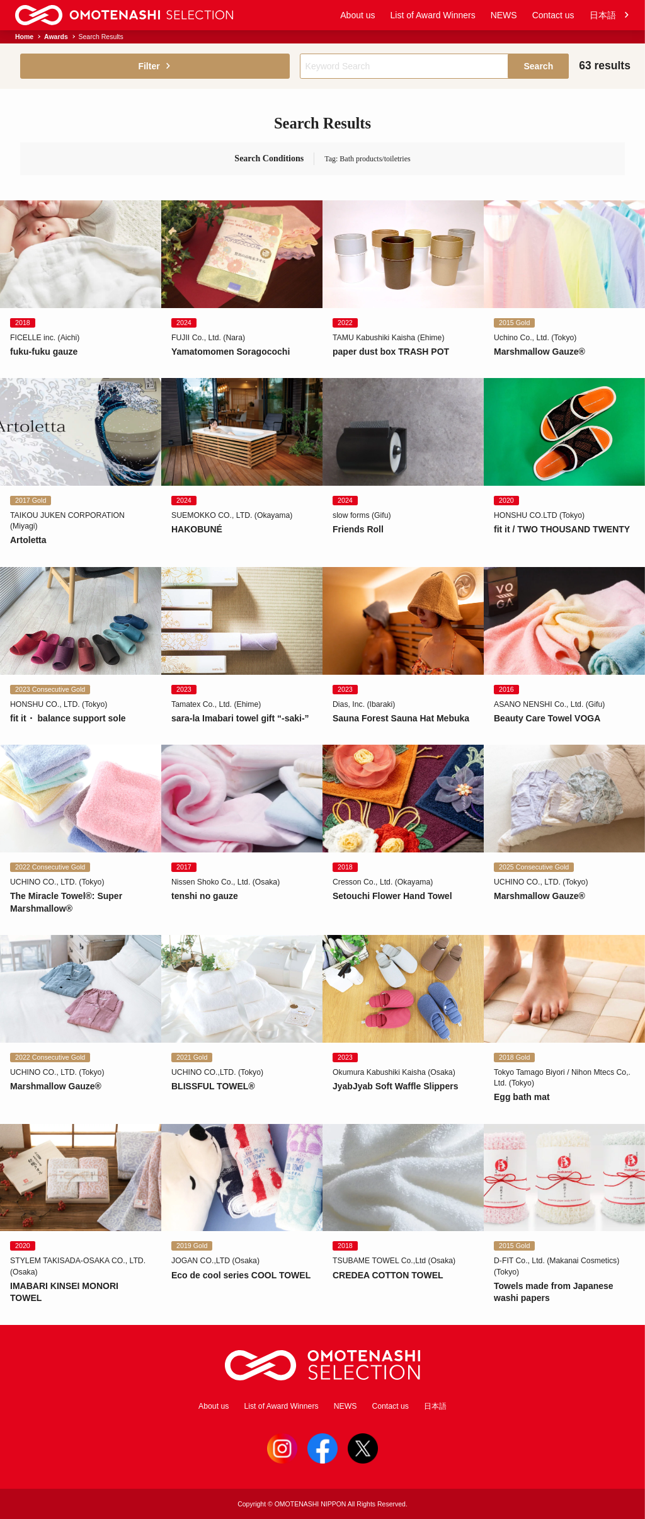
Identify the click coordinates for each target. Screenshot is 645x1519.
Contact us (553, 15)
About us (357, 15)
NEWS (504, 15)
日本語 (610, 15)
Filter (154, 66)
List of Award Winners (433, 15)
